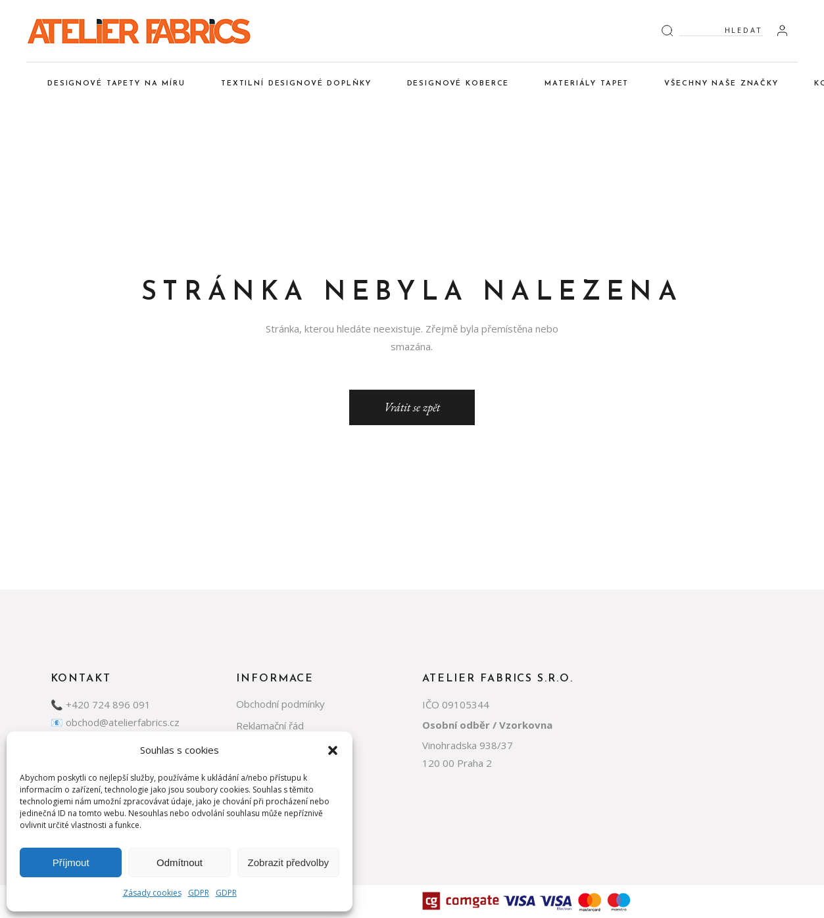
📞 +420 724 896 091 (101, 704)
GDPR (198, 892)
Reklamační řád (270, 725)
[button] (332, 750)
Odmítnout (180, 862)
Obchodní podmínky (280, 703)
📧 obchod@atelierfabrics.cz (115, 722)
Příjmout (71, 862)
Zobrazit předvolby (288, 862)
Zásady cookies (152, 892)
